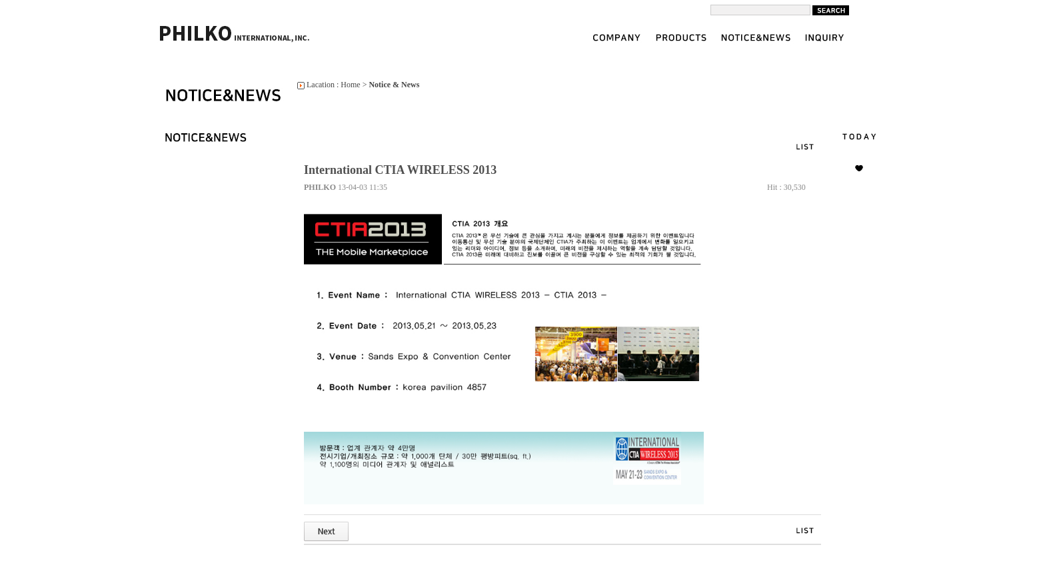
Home (350, 84)
